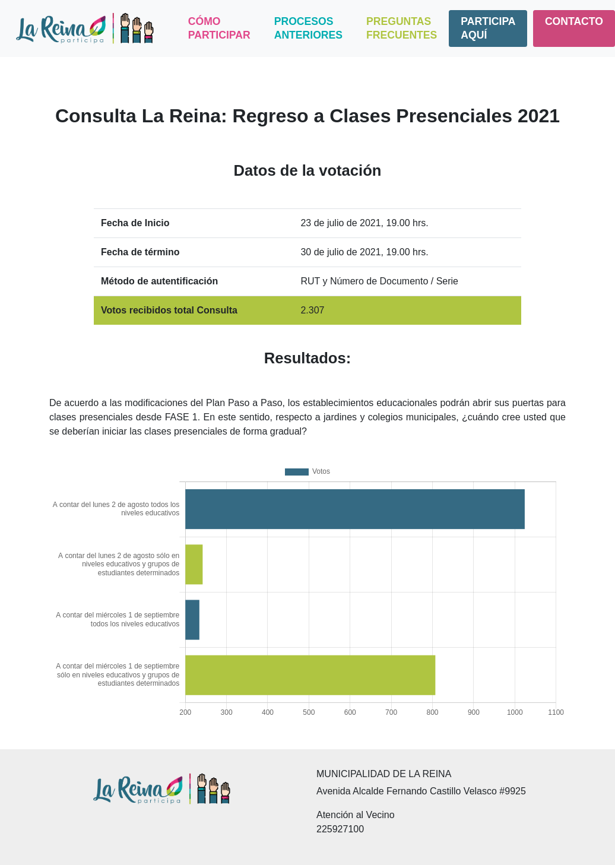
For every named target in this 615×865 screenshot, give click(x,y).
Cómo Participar (219, 28)
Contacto (574, 21)
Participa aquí (488, 28)
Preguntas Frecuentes (401, 28)
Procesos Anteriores (308, 28)
